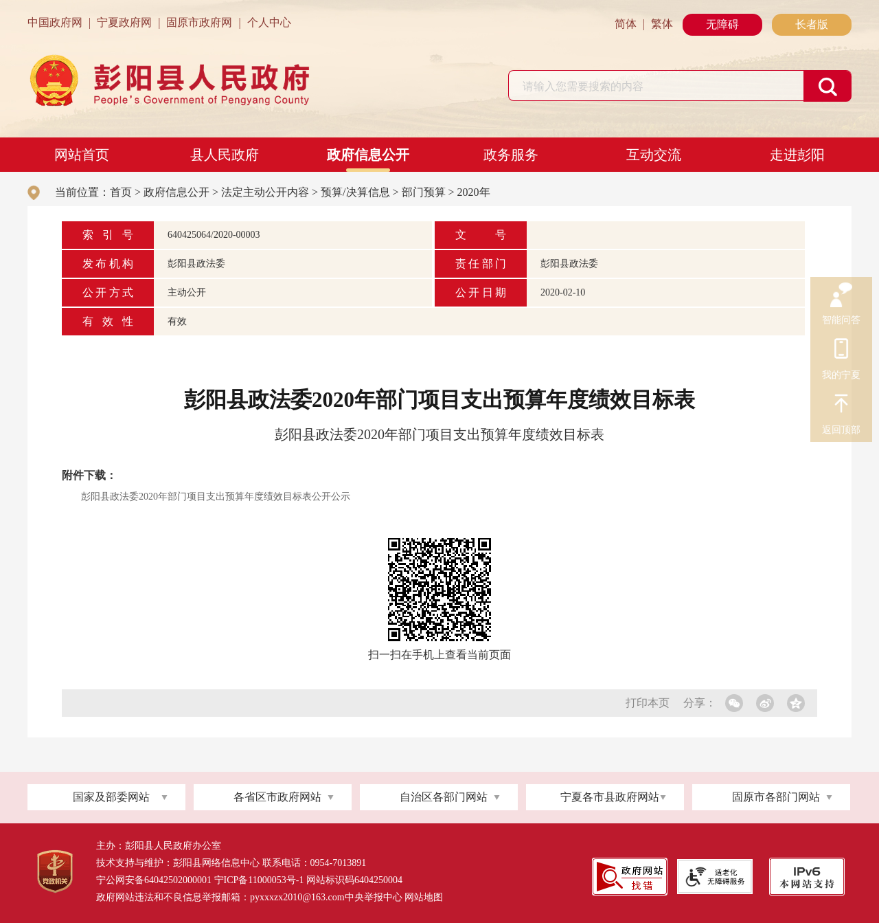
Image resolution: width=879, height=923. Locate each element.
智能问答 (841, 295)
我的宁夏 (841, 350)
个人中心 (269, 22)
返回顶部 (841, 405)
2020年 (473, 192)
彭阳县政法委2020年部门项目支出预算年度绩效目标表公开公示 (215, 496)
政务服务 (510, 154)
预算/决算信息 (355, 192)
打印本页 (648, 703)
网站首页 (81, 154)
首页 (121, 192)
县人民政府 (224, 154)
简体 (626, 24)
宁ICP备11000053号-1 (259, 880)
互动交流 (653, 154)
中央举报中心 (373, 897)
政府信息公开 (368, 154)
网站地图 (423, 897)
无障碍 (722, 24)
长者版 (811, 24)
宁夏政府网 (124, 22)
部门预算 (424, 192)
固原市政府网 (199, 22)
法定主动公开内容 (265, 192)
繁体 (662, 24)
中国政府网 (54, 22)
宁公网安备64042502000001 (154, 880)
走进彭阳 (797, 154)
